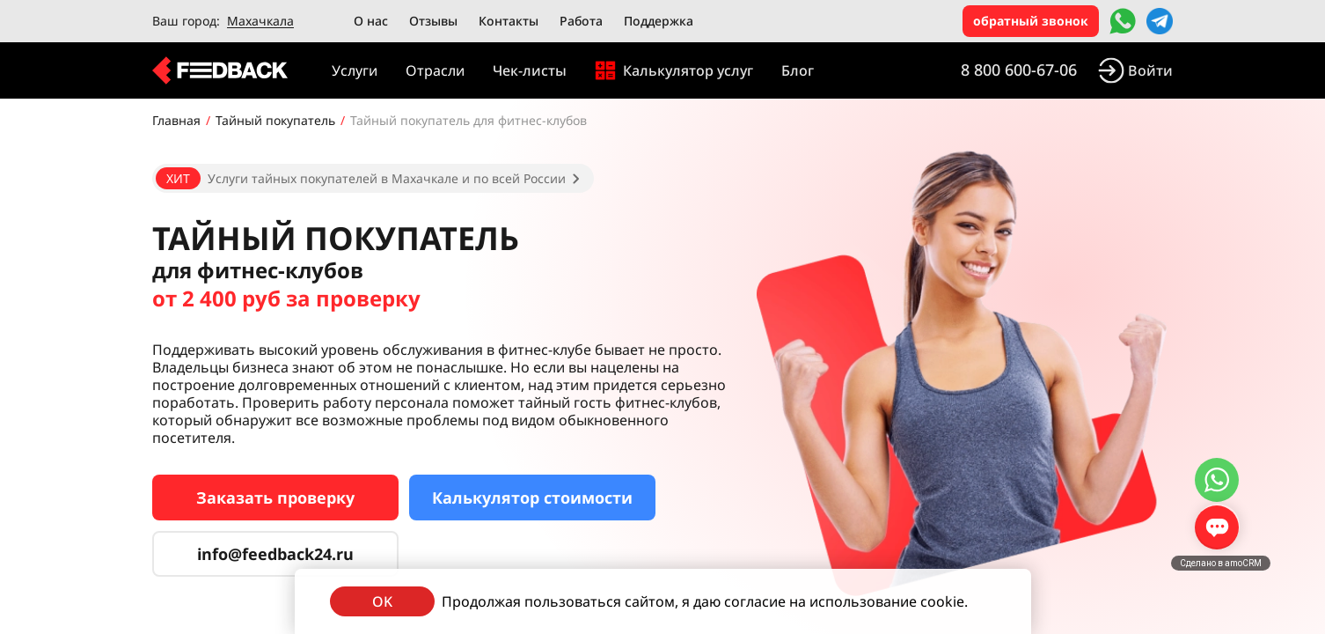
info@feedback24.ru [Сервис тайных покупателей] (275, 553)
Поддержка (658, 20)
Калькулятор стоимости (532, 497)
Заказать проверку (275, 497)
